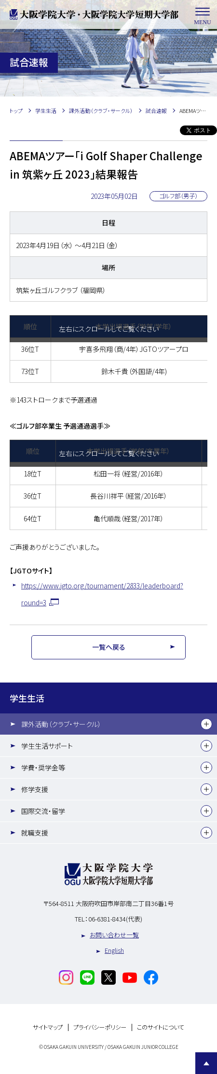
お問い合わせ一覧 (114, 934)
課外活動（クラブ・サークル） (61, 724)
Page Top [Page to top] (206, 1063)
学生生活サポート (47, 746)
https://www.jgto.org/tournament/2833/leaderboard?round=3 (102, 594)
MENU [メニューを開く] (202, 15)
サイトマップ (48, 1027)
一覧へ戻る (108, 647)
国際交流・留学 (43, 811)
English (114, 950)
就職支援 (34, 832)
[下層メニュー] (206, 724)
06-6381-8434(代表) (115, 918)
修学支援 (34, 789)
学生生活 (27, 698)
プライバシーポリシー (99, 1027)
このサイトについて (160, 1027)
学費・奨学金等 (43, 767)
